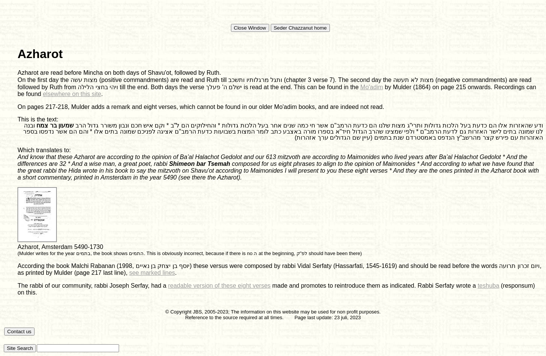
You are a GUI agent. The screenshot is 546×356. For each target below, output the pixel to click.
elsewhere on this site (72, 94)
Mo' (365, 87)
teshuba (488, 285)
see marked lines (152, 272)
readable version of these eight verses (219, 285)
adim (376, 87)
